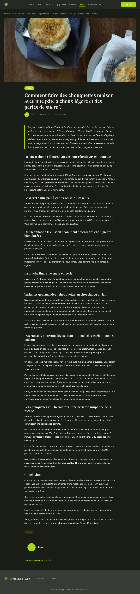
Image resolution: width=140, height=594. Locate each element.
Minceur (72, 4)
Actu (40, 4)
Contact (54, 578)
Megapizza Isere (17, 579)
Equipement (61, 4)
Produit (82, 4)
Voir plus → (128, 4)
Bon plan (49, 4)
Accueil (32, 4)
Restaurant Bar (94, 4)
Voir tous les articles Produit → (38, 560)
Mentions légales (41, 578)
